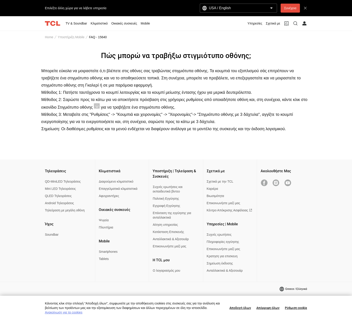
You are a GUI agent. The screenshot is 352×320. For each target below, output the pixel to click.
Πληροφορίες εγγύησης (223, 242)
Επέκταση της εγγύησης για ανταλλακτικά (172, 215)
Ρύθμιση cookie (296, 308)
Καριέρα (212, 188)
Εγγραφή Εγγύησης (166, 206)
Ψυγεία (104, 220)
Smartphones (108, 251)
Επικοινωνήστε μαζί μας (169, 246)
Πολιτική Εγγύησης (166, 198)
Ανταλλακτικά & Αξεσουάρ (171, 239)
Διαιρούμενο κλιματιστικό (116, 181)
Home (49, 37)
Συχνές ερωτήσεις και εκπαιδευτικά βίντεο (167, 189)
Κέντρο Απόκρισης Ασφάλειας (229, 210)
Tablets (104, 259)
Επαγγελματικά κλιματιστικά (118, 188)
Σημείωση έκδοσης (220, 263)
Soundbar (52, 234)
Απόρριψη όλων (267, 308)
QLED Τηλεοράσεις (58, 196)
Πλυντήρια (106, 227)
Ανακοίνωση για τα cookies (63, 312)
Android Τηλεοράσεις (59, 203)
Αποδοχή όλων (240, 308)
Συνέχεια (290, 8)
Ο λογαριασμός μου (166, 270)
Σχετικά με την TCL (220, 181)
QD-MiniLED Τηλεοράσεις (63, 181)
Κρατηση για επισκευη (222, 256)
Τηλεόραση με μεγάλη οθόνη (65, 210)
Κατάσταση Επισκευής (168, 232)
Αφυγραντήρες (109, 196)
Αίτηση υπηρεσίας (165, 224)
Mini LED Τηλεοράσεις (60, 188)
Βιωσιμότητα (215, 196)
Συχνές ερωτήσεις (219, 234)
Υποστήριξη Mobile (71, 37)
